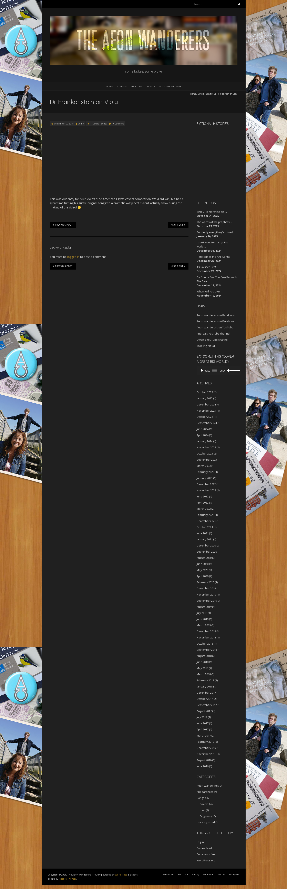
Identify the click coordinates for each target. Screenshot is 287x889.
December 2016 (206, 748)
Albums (121, 86)
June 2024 (202, 429)
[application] (217, 370)
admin (81, 123)
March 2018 (204, 674)
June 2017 (202, 723)
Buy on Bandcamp (170, 86)
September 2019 (207, 600)
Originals (205, 816)
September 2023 (207, 459)
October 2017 (205, 699)
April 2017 (202, 729)
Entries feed (204, 848)
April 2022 (202, 502)
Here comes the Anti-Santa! (213, 257)
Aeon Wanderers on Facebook (215, 321)
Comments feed (206, 854)
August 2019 (204, 607)
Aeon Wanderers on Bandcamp (216, 315)
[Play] (202, 370)
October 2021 (205, 527)
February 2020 (205, 582)
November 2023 (206, 447)
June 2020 (202, 564)
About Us (136, 86)
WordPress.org (206, 860)
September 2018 (207, 650)
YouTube (183, 874)
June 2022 (202, 496)
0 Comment (118, 123)
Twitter (221, 874)
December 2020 (206, 545)
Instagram (234, 874)
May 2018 (202, 668)
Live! (202, 810)
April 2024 (202, 435)
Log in (200, 842)
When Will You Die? (208, 291)
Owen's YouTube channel (212, 339)
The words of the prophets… (214, 222)
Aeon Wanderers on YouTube (215, 327)
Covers (201, 93)
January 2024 (205, 441)
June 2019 (202, 619)
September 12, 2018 (64, 123)
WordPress (121, 874)
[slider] (213, 370)
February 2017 (205, 741)
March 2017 (204, 735)
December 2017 (206, 692)
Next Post (178, 225)
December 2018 (206, 631)
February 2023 (205, 472)
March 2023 (204, 466)
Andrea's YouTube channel (213, 333)
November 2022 (206, 490)
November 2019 (206, 594)
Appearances (205, 792)
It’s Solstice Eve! (206, 267)
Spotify (195, 874)
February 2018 (205, 680)
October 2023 (205, 453)
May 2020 (202, 570)
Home (109, 86)
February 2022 (205, 515)
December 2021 (206, 521)
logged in (73, 257)
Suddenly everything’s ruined (215, 232)
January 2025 (205, 398)
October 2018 (205, 643)
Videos (150, 86)
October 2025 (205, 392)
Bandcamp (168, 874)
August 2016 (204, 760)
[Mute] (227, 370)
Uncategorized (206, 822)
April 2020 (202, 576)
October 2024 (205, 417)
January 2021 (205, 539)
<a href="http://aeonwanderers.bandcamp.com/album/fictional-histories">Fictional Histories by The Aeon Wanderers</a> (214, 162)
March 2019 (204, 625)
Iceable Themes (67, 878)
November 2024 (206, 410)
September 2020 (207, 551)
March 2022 (204, 509)
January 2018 (205, 686)
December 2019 (206, 588)
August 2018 (204, 656)
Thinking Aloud (206, 346)
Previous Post (63, 225)
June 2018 (202, 662)
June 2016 (202, 766)
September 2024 (207, 423)
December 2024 (206, 404)
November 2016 (206, 754)
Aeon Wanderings (208, 785)
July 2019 (202, 613)
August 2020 (204, 558)
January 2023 (205, 478)
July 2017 (202, 717)
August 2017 (204, 711)
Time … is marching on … (212, 212)
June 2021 (202, 533)
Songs (209, 93)
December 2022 (206, 484)
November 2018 (206, 637)
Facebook (208, 874)
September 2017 (207, 705)
